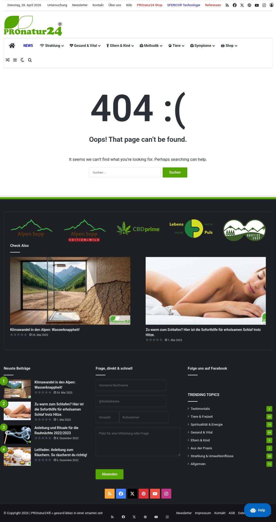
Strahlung (50, 46)
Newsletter (80, 5)
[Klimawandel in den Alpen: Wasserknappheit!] (70, 291)
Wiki (129, 5)
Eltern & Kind (118, 46)
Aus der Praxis (201, 448)
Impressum (203, 513)
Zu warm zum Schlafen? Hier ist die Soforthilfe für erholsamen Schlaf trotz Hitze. (59, 409)
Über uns (114, 5)
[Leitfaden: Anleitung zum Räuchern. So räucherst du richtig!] (17, 456)
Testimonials (200, 409)
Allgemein (198, 464)
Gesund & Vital (83, 46)
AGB (232, 513)
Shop (227, 46)
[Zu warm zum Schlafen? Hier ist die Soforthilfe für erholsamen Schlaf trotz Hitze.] (206, 291)
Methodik (149, 46)
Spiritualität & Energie (207, 424)
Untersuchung (57, 5)
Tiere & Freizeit (202, 416)
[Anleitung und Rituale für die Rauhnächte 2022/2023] (17, 434)
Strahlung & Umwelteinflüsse (212, 456)
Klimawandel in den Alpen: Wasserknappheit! (45, 330)
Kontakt (98, 5)
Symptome (200, 46)
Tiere (174, 46)
